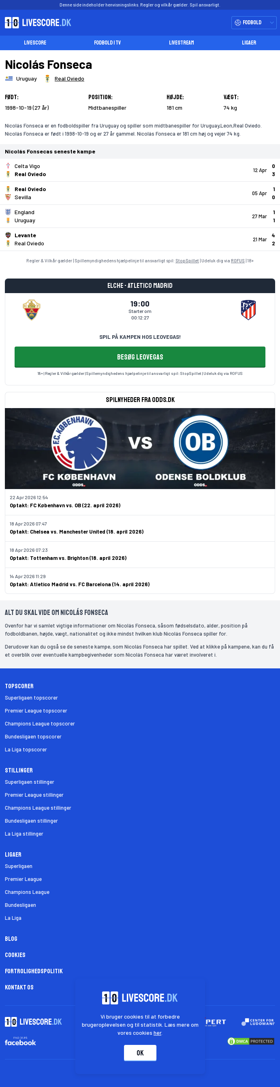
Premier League (23, 879)
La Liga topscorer (26, 749)
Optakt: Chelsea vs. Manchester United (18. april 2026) (76, 531)
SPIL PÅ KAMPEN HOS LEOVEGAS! (140, 337)
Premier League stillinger (34, 794)
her (157, 1032)
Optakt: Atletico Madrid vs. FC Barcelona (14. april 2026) (80, 584)
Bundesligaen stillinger (31, 820)
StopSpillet (187, 260)
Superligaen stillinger (29, 782)
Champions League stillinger (38, 807)
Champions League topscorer (40, 723)
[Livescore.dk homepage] (35, 22)
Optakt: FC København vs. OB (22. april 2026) (65, 505)
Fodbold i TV (107, 42)
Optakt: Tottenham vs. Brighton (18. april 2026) (68, 558)
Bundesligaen (20, 905)
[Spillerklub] (63, 78)
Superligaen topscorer (31, 697)
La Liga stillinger (24, 833)
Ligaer (249, 42)
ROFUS (238, 260)
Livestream (181, 42)
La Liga (13, 918)
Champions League (27, 892)
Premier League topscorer (36, 710)
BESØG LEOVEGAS (140, 357)
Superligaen (18, 866)
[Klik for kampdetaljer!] (140, 170)
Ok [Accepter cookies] (140, 1053)
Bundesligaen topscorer (33, 736)
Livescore (35, 42)
